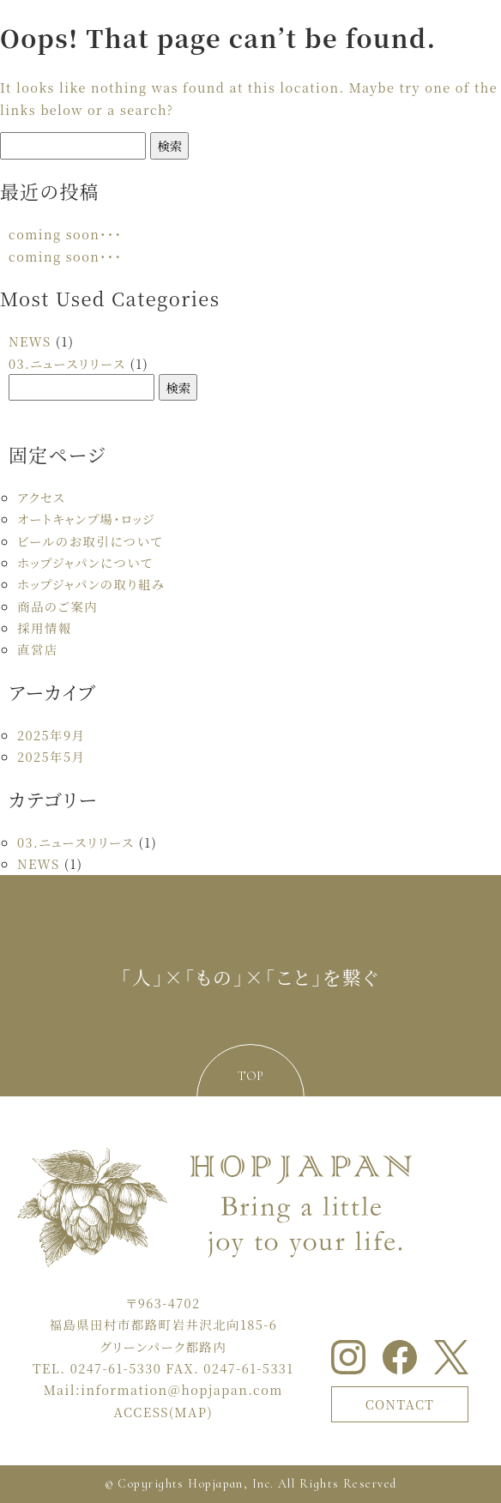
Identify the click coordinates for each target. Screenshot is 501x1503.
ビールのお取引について (90, 541)
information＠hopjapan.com (182, 1389)
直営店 (37, 649)
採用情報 (44, 628)
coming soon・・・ (65, 234)
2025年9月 (51, 735)
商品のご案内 (57, 606)
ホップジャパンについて (85, 562)
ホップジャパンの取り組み (91, 584)
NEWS (30, 341)
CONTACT (400, 1404)
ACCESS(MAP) (164, 1412)
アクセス (41, 497)
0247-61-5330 (116, 1368)
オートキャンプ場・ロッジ (86, 519)
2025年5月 (51, 756)
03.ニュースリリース (67, 363)
